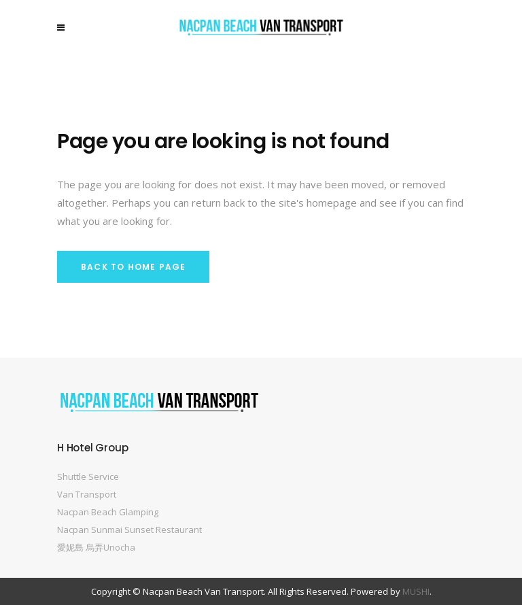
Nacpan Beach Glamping (107, 512)
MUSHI (416, 591)
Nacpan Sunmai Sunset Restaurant (129, 529)
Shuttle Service (88, 476)
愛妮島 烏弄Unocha (96, 547)
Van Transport (86, 494)
